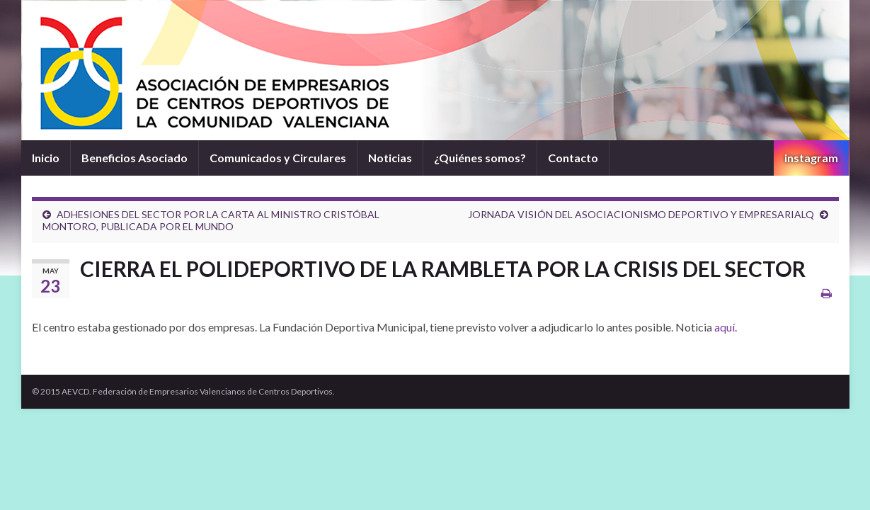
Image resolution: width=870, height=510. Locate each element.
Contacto (573, 157)
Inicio (45, 157)
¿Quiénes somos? (480, 157)
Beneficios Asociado (134, 157)
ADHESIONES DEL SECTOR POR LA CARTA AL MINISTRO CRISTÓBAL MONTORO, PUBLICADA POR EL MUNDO (210, 220)
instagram (811, 157)
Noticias (390, 157)
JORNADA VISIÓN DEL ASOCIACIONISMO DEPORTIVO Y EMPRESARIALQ (641, 214)
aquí (724, 327)
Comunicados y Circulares (278, 157)
